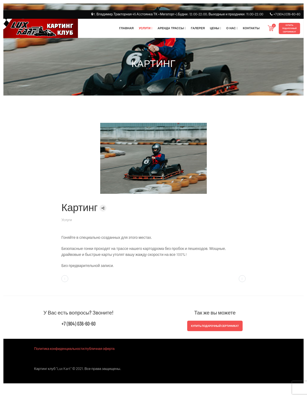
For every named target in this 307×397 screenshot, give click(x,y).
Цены (214, 28)
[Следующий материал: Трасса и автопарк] (242, 278)
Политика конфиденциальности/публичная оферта (74, 348)
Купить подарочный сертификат (289, 28)
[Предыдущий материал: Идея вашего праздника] (64, 278)
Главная (126, 28)
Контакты (251, 28)
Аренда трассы (171, 28)
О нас (231, 28)
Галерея (198, 28)
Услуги (145, 28)
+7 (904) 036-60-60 (285, 14)
